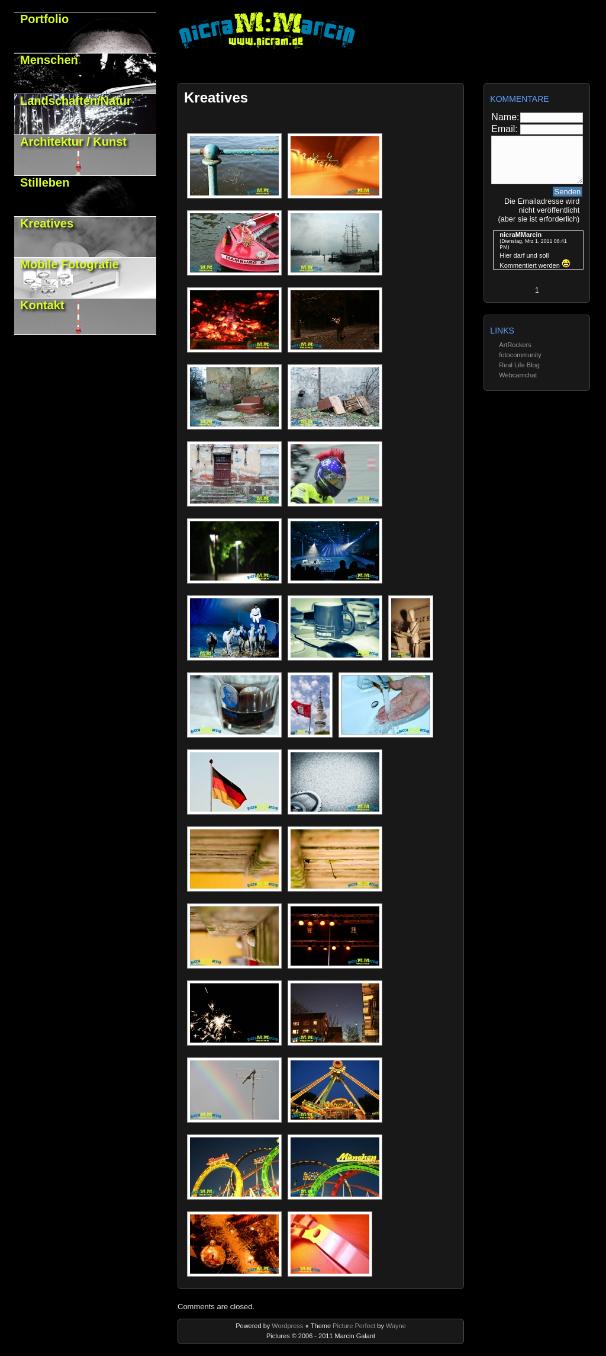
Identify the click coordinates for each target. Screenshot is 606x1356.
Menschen (49, 59)
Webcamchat (518, 375)
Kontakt (42, 305)
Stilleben (44, 182)
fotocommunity (520, 354)
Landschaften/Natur (75, 100)
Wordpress (288, 1325)
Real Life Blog (519, 364)
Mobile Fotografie (69, 264)
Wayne (396, 1325)
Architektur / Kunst (73, 141)
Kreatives (46, 223)
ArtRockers (515, 344)
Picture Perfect (353, 1325)
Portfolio (44, 18)
